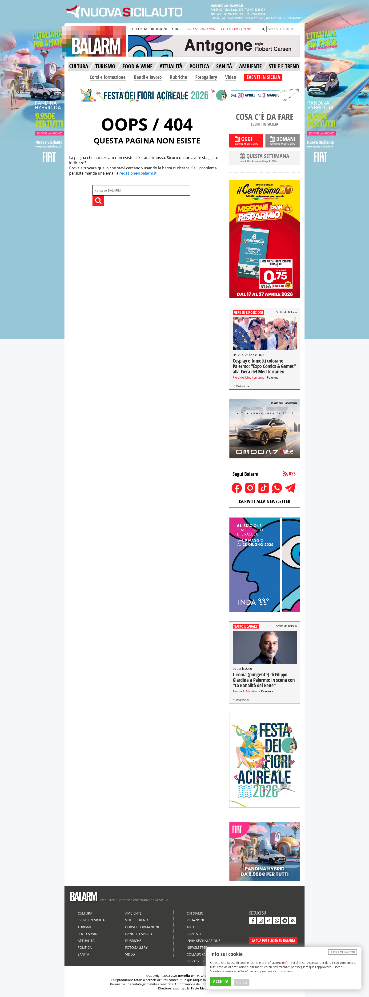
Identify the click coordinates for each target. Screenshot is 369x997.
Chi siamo (195, 913)
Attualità (86, 940)
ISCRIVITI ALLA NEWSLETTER (264, 501)
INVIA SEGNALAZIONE (201, 29)
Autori (193, 927)
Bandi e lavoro (148, 77)
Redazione (242, 386)
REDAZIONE (159, 29)
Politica (85, 947)
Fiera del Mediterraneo (249, 377)
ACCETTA (221, 981)
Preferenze (242, 982)
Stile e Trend (136, 920)
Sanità (83, 954)
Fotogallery (206, 77)
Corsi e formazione (108, 77)
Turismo (85, 927)
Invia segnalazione (204, 940)
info (286, 962)
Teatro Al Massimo (246, 691)
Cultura (85, 913)
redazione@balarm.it (137, 173)
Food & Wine (89, 934)
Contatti (195, 934)
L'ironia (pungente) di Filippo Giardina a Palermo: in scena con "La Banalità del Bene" (264, 680)
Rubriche (178, 77)
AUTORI (177, 29)
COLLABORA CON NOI (236, 29)
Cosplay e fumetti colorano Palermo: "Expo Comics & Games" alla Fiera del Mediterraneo (264, 366)
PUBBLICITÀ (138, 29)
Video (230, 77)
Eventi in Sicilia (91, 920)
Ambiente (133, 913)
